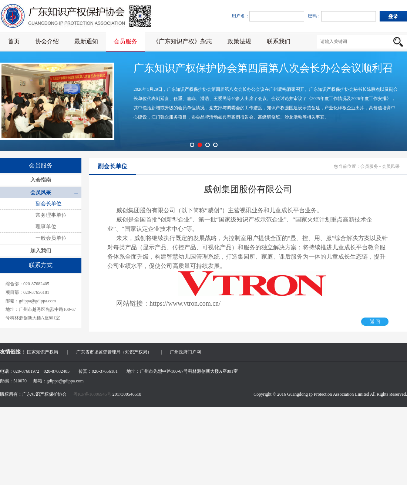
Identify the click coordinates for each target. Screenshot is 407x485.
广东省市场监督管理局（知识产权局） (114, 352)
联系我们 (278, 41)
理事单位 (46, 226)
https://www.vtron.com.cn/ (185, 303)
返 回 (375, 321)
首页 (14, 41)
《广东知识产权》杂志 (182, 41)
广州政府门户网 (185, 352)
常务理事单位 (51, 215)
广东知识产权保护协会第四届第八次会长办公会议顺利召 (263, 68)
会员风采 (40, 192)
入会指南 (40, 180)
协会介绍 (47, 41)
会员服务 (125, 41)
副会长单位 (48, 203)
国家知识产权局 (42, 352)
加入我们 (40, 250)
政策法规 (239, 41)
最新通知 (86, 41)
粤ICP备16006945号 (92, 394)
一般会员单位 (51, 238)
